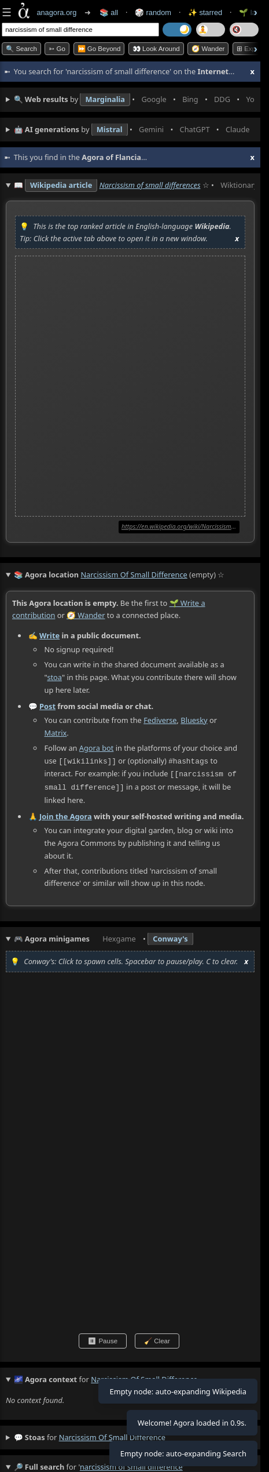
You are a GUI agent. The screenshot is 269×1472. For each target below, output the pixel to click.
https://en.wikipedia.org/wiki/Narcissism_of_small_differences (180, 526)
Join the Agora (65, 814)
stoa (54, 677)
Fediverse (159, 720)
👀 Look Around (156, 48)
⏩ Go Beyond (99, 48)
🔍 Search (21, 48)
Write (49, 636)
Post (47, 706)
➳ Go (57, 48)
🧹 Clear (157, 1339)
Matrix (56, 733)
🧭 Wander (207, 48)
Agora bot (96, 748)
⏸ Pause (102, 1339)
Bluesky (193, 720)
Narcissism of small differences (150, 185)
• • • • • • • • (134, 99)
